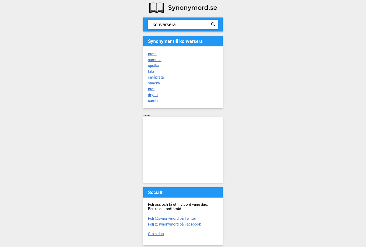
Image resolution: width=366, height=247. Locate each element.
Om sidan (156, 234)
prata (152, 54)
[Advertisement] (183, 150)
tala (151, 71)
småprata (156, 77)
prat (151, 89)
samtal (153, 100)
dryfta (153, 95)
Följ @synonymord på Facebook (174, 224)
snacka (154, 83)
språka (153, 65)
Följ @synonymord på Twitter (172, 218)
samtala (155, 60)
